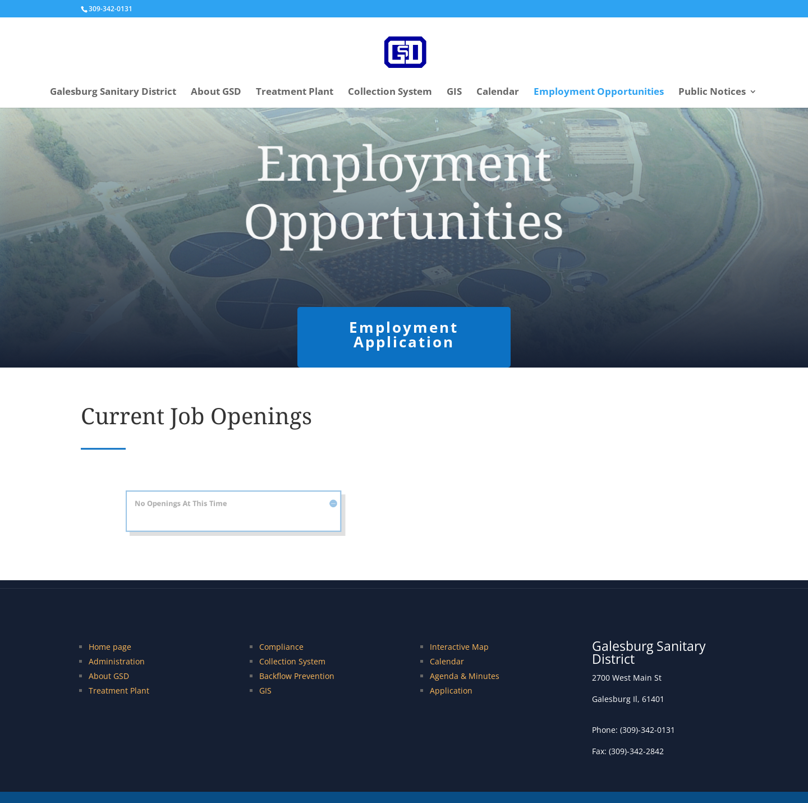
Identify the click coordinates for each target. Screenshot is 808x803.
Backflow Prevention (296, 676)
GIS (454, 93)
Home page (110, 646)
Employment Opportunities (599, 93)
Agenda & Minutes (464, 676)
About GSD (216, 93)
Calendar (497, 93)
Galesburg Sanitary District (113, 93)
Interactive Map (459, 646)
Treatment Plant (294, 93)
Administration (117, 661)
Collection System (390, 93)
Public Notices (712, 93)
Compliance (281, 646)
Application (451, 690)
